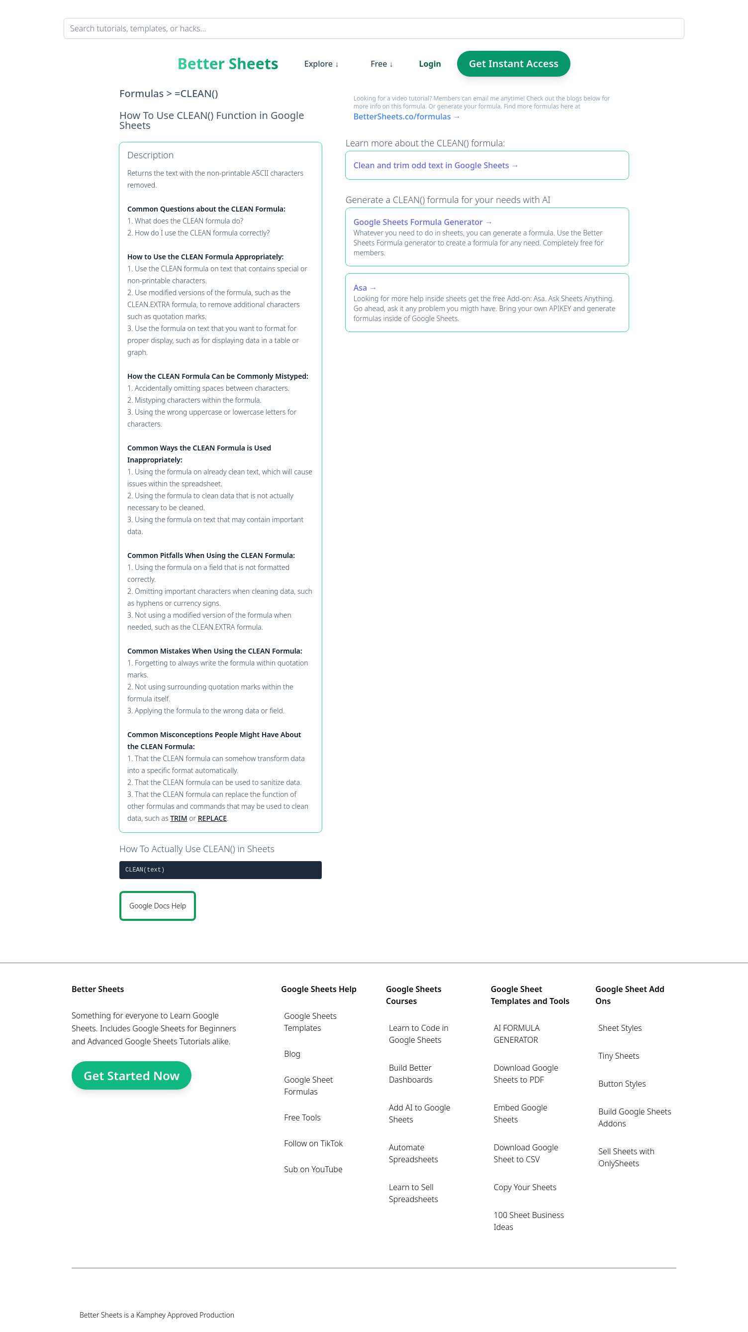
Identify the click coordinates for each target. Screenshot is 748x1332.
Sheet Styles (620, 1027)
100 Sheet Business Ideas (529, 1221)
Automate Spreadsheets (413, 1153)
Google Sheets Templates (310, 1021)
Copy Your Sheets (525, 1187)
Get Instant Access (514, 63)
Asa (360, 287)
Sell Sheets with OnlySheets (626, 1157)
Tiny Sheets (618, 1055)
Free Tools (302, 1117)
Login (430, 63)
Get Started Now (132, 1075)
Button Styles (622, 1083)
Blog (292, 1053)
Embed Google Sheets (521, 1113)
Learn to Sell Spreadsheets (413, 1193)
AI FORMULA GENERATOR (517, 1033)
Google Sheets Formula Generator (418, 222)
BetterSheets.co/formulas (402, 116)
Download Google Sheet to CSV (526, 1153)
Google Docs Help (157, 905)
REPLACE (212, 818)
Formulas (141, 93)
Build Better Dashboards (411, 1073)
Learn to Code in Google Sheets (419, 1033)
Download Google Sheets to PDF (526, 1073)
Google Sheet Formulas (308, 1085)
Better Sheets (228, 63)
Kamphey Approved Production (185, 1315)
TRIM (178, 818)
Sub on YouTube (313, 1169)
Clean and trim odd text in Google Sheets (431, 165)
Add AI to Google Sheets (420, 1113)
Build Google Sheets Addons (634, 1117)
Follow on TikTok (313, 1143)
